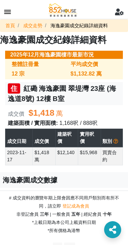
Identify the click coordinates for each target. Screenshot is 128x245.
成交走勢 (32, 25)
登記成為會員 (75, 206)
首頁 (10, 25)
